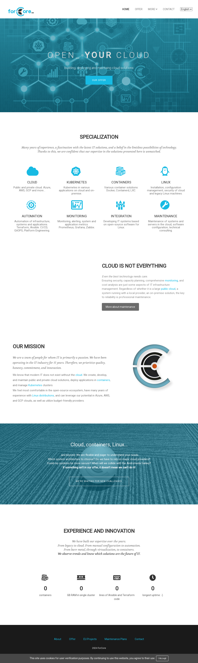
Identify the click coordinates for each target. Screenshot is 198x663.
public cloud (168, 289)
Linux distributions (43, 395)
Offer (138, 9)
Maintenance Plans (116, 639)
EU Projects (90, 639)
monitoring (171, 281)
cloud (79, 375)
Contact (169, 9)
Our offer (99, 80)
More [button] (152, 9)
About (57, 639)
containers (103, 380)
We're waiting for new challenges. (99, 481)
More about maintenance (120, 307)
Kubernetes (35, 385)
